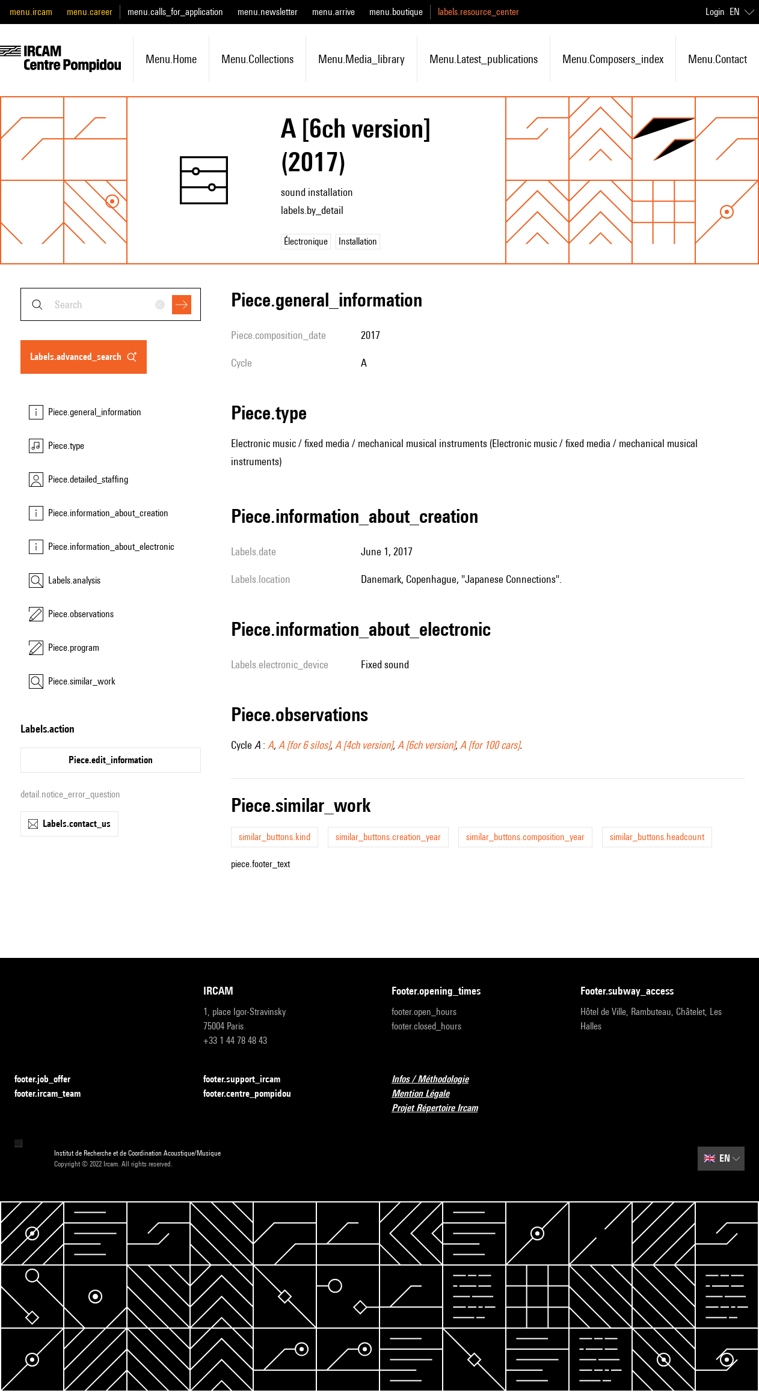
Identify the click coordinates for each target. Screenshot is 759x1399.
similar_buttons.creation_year (388, 837)
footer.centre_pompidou (254, 1094)
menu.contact (717, 59)
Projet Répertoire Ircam (442, 1108)
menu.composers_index (612, 59)
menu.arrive (333, 11)
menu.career (89, 11)
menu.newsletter (268, 11)
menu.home (171, 59)
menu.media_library (361, 59)
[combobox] (110, 304)
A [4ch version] (364, 745)
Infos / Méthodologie (437, 1079)
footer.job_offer (49, 1079)
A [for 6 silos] (304, 745)
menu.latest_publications (483, 59)
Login (715, 11)
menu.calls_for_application (175, 11)
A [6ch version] (426, 745)
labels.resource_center (478, 11)
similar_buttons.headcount (657, 837)
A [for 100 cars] (490, 745)
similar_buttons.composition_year (525, 837)
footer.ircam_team (54, 1094)
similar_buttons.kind (274, 837)
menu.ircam (31, 11)
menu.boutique (396, 11)
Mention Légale (428, 1094)
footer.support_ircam (249, 1079)
